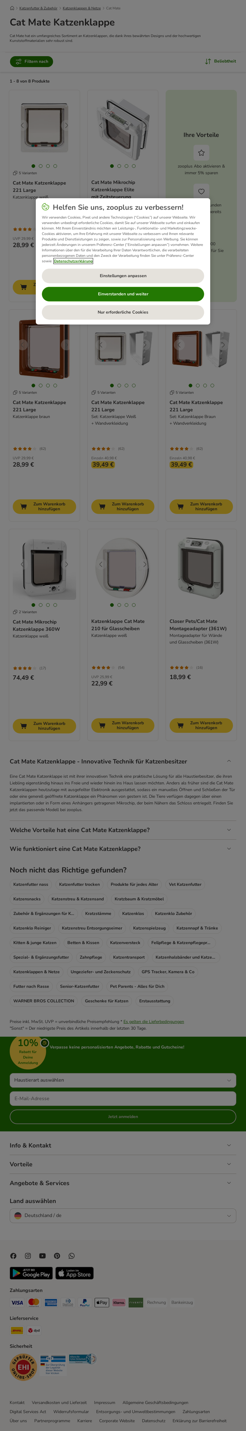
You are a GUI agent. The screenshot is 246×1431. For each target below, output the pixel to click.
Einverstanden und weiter (123, 294)
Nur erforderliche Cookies (123, 312)
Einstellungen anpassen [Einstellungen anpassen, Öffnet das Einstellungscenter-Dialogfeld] (123, 276)
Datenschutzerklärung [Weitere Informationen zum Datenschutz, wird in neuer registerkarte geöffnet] (73, 261)
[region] (123, 261)
